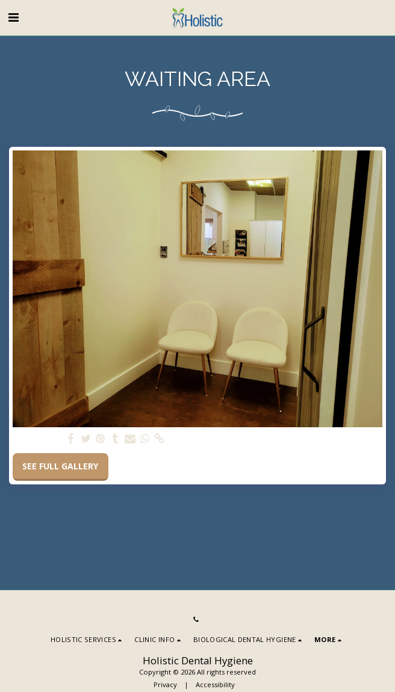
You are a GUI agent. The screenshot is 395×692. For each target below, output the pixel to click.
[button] (13, 17)
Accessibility (215, 684)
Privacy (165, 684)
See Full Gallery (60, 466)
